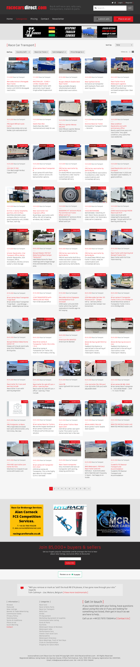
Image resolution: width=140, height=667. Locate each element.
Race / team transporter (67, 465)
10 (85, 489)
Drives (41, 614)
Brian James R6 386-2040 (120, 384)
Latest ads (103, 19)
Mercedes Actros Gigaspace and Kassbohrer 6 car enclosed (69, 300)
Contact (45, 19)
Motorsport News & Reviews (50, 627)
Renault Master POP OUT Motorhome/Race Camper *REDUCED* (42, 255)
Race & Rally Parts (46, 607)
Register (129, 3)
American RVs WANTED (67, 340)
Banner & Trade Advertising (17, 611)
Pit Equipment (45, 616)
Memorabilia (44, 636)
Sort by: (109, 45)
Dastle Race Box (39, 124)
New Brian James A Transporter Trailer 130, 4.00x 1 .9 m (44, 344)
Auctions (42, 625)
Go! (129, 8)
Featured (10, 607)
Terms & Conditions (14, 620)
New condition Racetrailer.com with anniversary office (119, 126)
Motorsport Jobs (45, 629)
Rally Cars (43, 611)
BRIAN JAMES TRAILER (93, 424)
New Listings (12, 609)
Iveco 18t (62, 384)
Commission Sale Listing (49, 620)
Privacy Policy (12, 616)
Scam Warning (12, 625)
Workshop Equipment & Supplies (52, 618)
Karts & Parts (44, 623)
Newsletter (58, 19)
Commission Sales (14, 614)
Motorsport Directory (47, 638)
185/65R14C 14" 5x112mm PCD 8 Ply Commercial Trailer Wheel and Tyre (70, 213)
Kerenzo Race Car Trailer (94, 124)
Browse (10, 605)
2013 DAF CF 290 (13, 168)
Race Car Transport (46, 609)
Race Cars (43, 605)
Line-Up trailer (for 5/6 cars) (95, 384)
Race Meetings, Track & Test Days (52, 640)
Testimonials (12, 618)
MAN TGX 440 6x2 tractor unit (121, 424)
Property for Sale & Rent (49, 645)
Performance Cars (46, 631)
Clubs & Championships (48, 642)
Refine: (9, 52)
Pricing (34, 19)
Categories (21, 19)
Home (10, 19)
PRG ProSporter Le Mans (16, 424)
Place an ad (123, 19)
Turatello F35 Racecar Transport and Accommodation (119, 467)
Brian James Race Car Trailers (44, 424)
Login (120, 3)
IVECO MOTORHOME (92, 211)
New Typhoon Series (92, 82)
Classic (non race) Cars (48, 634)
